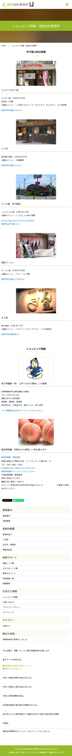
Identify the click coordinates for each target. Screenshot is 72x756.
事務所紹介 (7, 534)
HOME (3, 45)
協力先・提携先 (9, 544)
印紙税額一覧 (8, 578)
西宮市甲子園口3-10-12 (11, 165)
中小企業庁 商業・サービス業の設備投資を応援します (26, 650)
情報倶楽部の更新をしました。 (16, 639)
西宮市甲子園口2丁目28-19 (12, 279)
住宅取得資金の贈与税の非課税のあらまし (21, 705)
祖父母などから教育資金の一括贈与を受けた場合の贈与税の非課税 (32, 714)
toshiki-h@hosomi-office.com (21, 468)
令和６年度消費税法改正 (13, 695)
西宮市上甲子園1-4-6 (10, 224)
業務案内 (6, 515)
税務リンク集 (8, 563)
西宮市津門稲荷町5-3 (10, 334)
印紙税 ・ (5, 724)
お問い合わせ (8, 602)
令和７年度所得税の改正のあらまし (18, 677)
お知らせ (6, 625)
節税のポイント (9, 573)
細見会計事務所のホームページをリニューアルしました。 (27, 731)
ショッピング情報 (10, 597)
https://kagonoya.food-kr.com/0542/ (17, 220)
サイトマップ (8, 612)
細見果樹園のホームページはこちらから (18, 471)
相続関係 (6, 583)
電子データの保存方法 (12, 659)
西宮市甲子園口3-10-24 (11, 110)
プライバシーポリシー (12, 607)
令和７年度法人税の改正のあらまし (18, 686)
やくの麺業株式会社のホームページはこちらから (22, 410)
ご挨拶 (5, 539)
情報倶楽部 (7, 549)
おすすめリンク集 (10, 568)
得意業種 (6, 521)
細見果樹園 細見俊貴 (10, 457)
